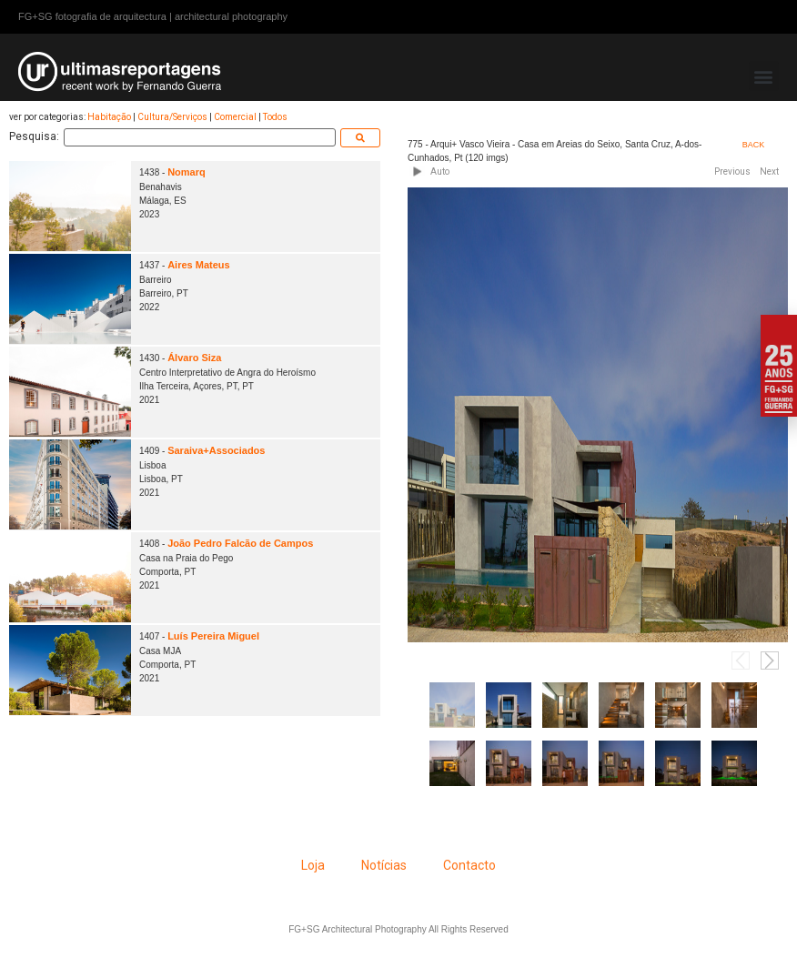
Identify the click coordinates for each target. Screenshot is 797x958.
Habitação (109, 117)
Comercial (235, 117)
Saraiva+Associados (216, 450)
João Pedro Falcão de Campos (240, 543)
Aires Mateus (198, 264)
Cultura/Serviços (172, 117)
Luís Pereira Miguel (213, 635)
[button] (764, 76)
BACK (753, 144)
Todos (275, 117)
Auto (439, 171)
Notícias (384, 865)
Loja (313, 865)
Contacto (469, 865)
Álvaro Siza (194, 357)
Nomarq (186, 171)
